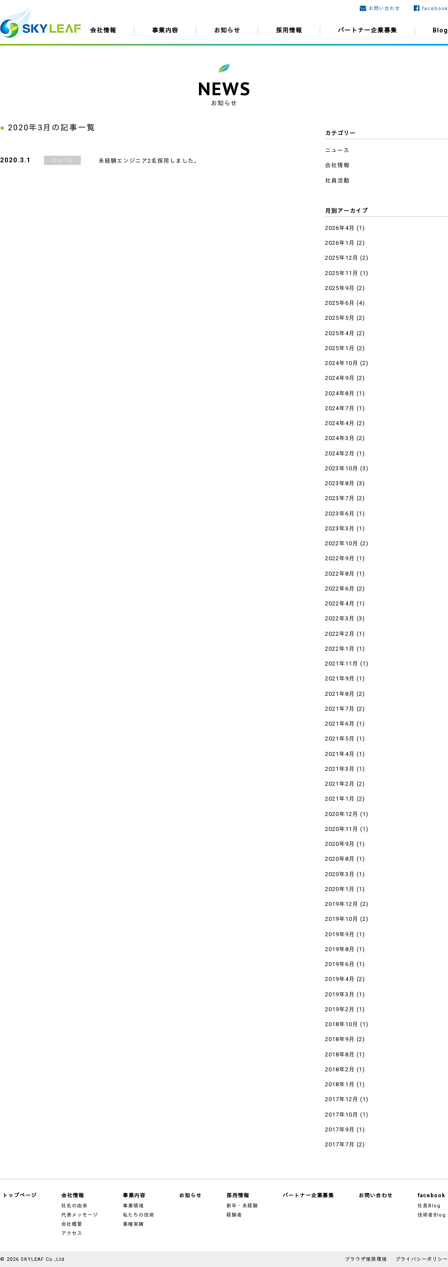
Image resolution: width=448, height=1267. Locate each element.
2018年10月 (341, 1024)
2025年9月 (340, 288)
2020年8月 (340, 858)
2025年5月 (340, 318)
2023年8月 (340, 483)
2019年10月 (341, 919)
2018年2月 (340, 1069)
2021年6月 (340, 723)
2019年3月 (340, 994)
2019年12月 (341, 904)
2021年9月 (340, 678)
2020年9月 (340, 844)
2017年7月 (340, 1144)
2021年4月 (340, 754)
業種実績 (133, 1224)
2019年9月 (340, 934)
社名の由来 (74, 1205)
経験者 (234, 1215)
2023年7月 (340, 498)
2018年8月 (340, 1054)
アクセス (72, 1233)
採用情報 (289, 30)
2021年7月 (340, 708)
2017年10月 (341, 1114)
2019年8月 (340, 949)
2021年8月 (340, 694)
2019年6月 (340, 964)
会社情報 (103, 30)
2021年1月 (340, 798)
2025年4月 (340, 333)
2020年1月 (340, 889)
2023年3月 (340, 528)
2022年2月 (340, 633)
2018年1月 (340, 1084)
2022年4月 (340, 603)
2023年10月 (341, 468)
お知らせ (227, 30)
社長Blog (429, 1205)
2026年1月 (340, 243)
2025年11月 (341, 273)
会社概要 (72, 1224)
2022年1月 (340, 648)
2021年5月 (340, 738)
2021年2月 (340, 783)
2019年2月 (340, 1009)
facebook (435, 8)
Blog (440, 30)
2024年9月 (340, 378)
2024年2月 (340, 453)
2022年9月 (340, 558)
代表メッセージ (79, 1215)
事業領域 (133, 1205)
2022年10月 (341, 543)
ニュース (62, 160)
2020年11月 (341, 829)
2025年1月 (340, 348)
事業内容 (165, 30)
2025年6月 (340, 303)
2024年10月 (341, 363)
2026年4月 (340, 228)
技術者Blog (432, 1215)
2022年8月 (340, 573)
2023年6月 (340, 513)
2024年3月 (340, 438)
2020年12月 (341, 814)
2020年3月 (340, 874)
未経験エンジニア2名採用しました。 (149, 160)
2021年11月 (341, 663)
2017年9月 (340, 1129)
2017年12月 (341, 1099)
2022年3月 (340, 618)
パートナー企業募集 (367, 30)
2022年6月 (340, 588)
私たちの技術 (139, 1215)
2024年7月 (340, 408)
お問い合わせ (384, 8)
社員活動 (337, 180)
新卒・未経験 (242, 1205)
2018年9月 (340, 1039)
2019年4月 (340, 979)
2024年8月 (340, 393)
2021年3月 (340, 769)
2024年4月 (340, 423)
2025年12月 (341, 257)
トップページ (20, 1195)
